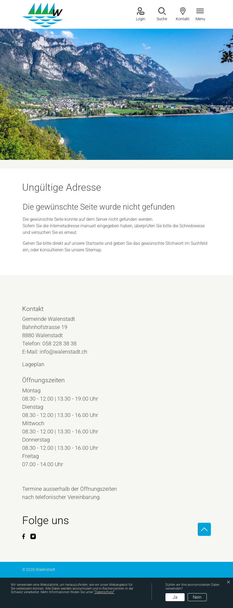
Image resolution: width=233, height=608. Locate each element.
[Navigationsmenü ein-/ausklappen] (200, 14)
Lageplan (38, 364)
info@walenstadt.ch (63, 351)
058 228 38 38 (59, 343)
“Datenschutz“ (104, 592)
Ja (175, 597)
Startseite (95, 243)
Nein (197, 597)
